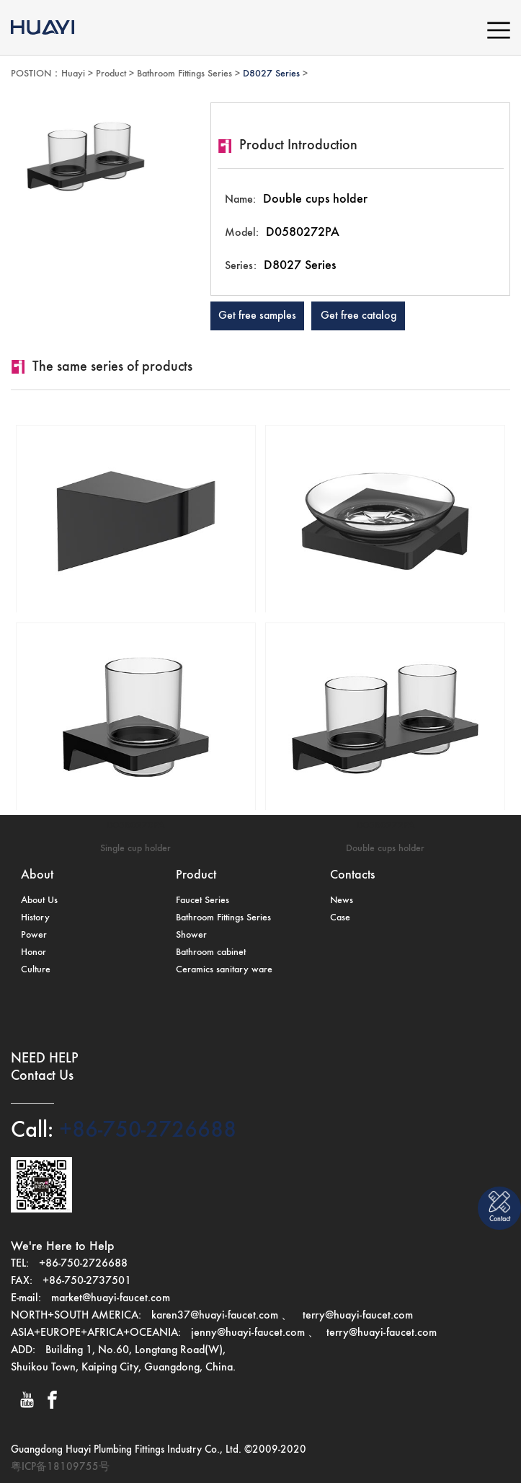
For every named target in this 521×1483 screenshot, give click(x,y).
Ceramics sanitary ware (224, 969)
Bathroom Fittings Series (184, 74)
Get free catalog (358, 316)
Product (111, 74)
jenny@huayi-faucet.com (249, 1333)
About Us (39, 900)
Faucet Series (202, 900)
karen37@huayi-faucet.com (214, 1315)
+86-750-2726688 (144, 1130)
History (35, 917)
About (37, 874)
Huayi (73, 74)
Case (340, 917)
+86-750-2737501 (87, 1281)
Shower (191, 935)
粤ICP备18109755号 (60, 1466)
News (341, 900)
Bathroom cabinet (211, 952)
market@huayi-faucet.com (110, 1298)
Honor (33, 952)
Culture (35, 969)
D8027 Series (271, 74)
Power (34, 935)
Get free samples (257, 316)
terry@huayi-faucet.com (356, 1315)
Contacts (352, 874)
